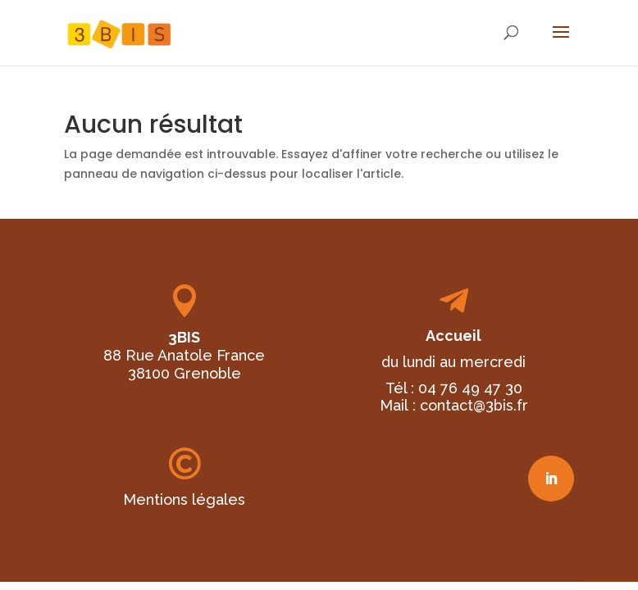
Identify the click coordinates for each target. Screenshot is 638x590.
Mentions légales (184, 499)
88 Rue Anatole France (184, 355)
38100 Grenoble (184, 373)
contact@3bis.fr (474, 405)
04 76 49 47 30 (470, 388)
